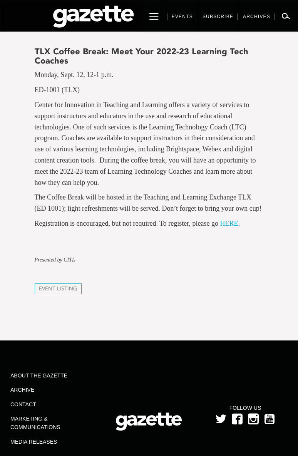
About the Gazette (38, 375)
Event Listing (58, 288)
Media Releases (33, 442)
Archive (22, 390)
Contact (23, 404)
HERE (229, 223)
